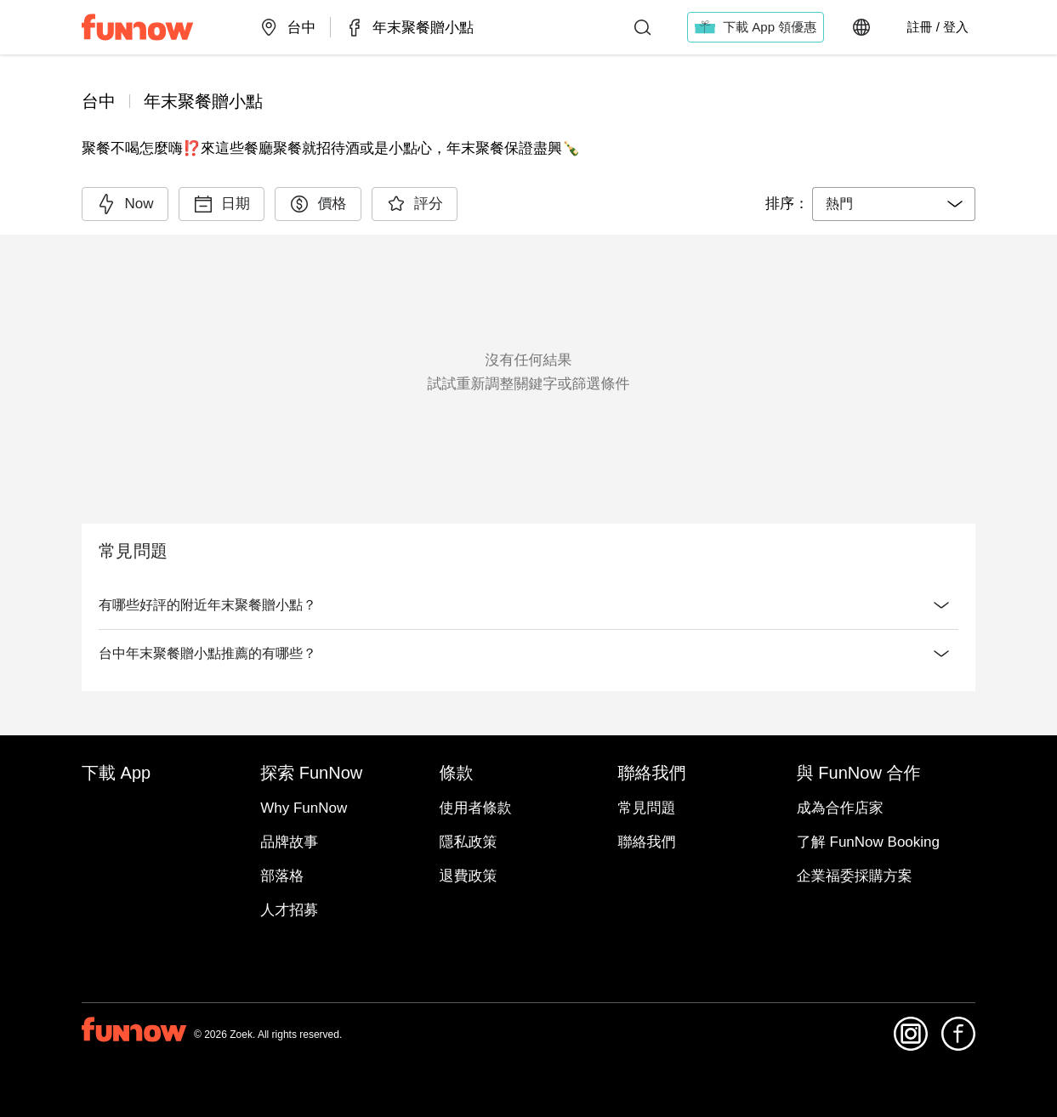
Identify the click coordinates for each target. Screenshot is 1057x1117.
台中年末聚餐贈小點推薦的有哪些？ (528, 654)
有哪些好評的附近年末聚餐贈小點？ (528, 605)
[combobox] (893, 204)
